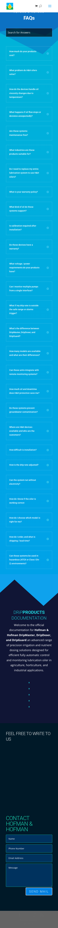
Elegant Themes (28, 920)
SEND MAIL (39, 891)
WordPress (29, 923)
